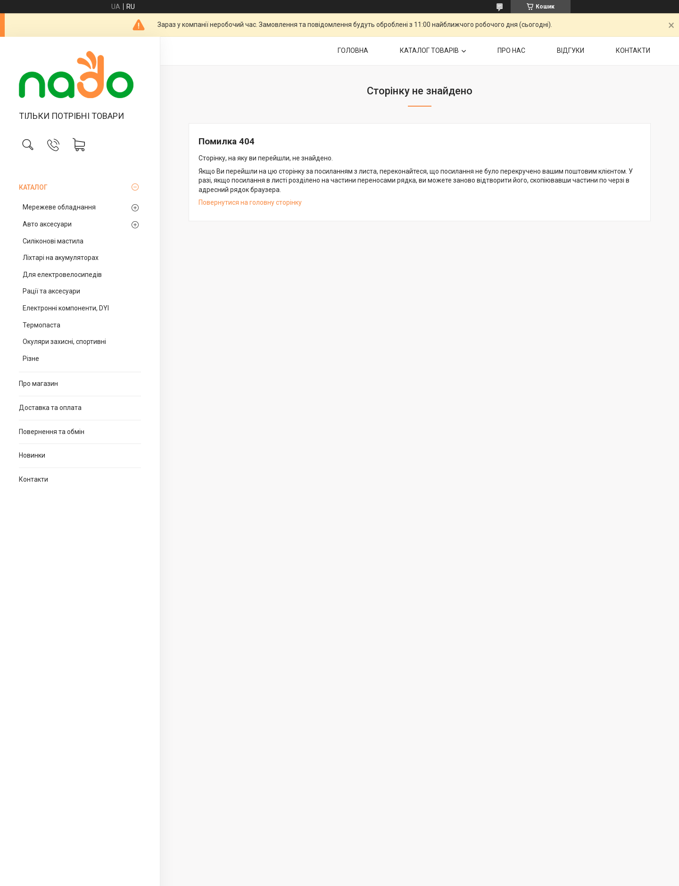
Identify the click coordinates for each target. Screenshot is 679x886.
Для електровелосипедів (62, 274)
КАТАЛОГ (33, 187)
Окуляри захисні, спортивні (64, 341)
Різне (31, 358)
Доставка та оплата (50, 407)
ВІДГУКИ (570, 50)
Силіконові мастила (53, 241)
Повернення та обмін (51, 431)
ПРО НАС (511, 50)
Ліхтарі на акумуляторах (61, 257)
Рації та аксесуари (51, 291)
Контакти (33, 479)
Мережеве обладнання (59, 207)
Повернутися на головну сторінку (250, 202)
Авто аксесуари (47, 224)
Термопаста (41, 325)
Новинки (32, 455)
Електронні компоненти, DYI (66, 308)
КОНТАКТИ (633, 50)
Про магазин (38, 383)
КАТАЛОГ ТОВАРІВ (429, 50)
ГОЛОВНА (353, 50)
